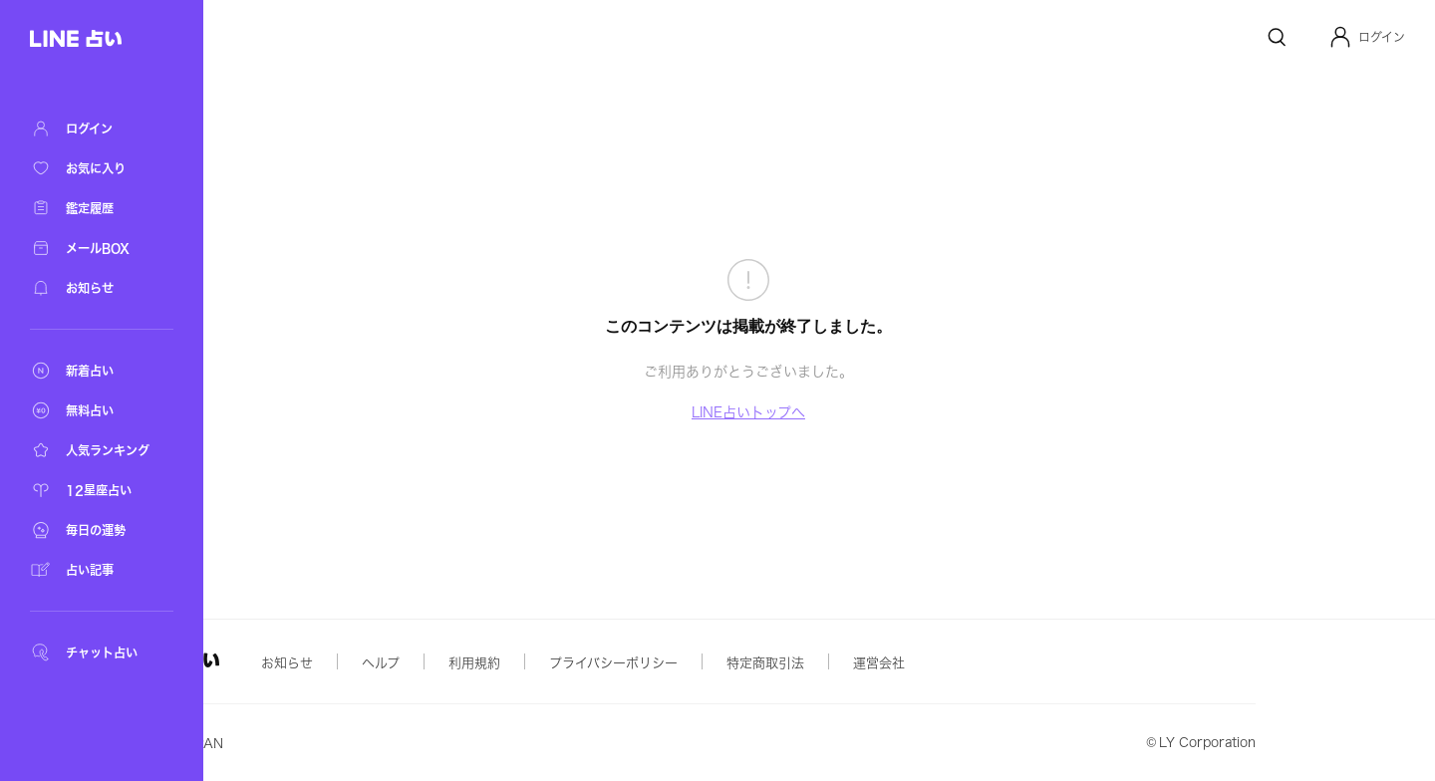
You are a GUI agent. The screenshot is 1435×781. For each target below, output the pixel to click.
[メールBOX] (99, 248)
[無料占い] (99, 410)
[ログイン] (99, 128)
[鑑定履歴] (99, 208)
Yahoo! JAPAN (325, 743)
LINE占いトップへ (822, 412)
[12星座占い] (99, 490)
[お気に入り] (99, 168)
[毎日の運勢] (99, 530)
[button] (1366, 37)
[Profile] (1340, 37)
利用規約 (622, 662)
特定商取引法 (913, 662)
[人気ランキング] (99, 450)
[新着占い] (99, 371)
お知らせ (434, 662)
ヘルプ (528, 662)
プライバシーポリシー (761, 662)
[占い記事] (99, 570)
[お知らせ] (99, 288)
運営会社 (1026, 662)
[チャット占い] (99, 652)
